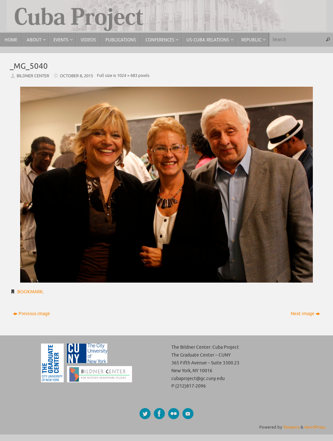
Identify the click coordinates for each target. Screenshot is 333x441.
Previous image (31, 313)
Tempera (291, 427)
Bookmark (30, 292)
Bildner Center (33, 76)
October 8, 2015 (76, 76)
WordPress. (315, 427)
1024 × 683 (127, 75)
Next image (305, 313)
